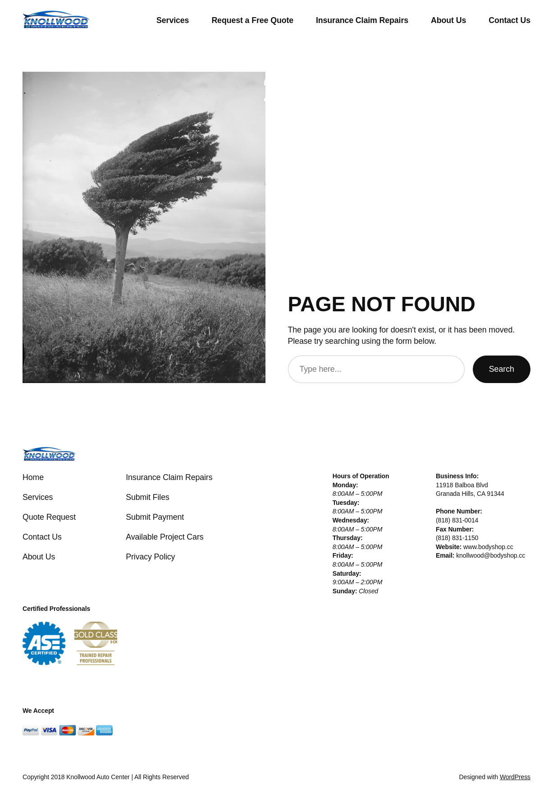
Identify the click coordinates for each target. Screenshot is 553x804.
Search (501, 369)
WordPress (515, 777)
